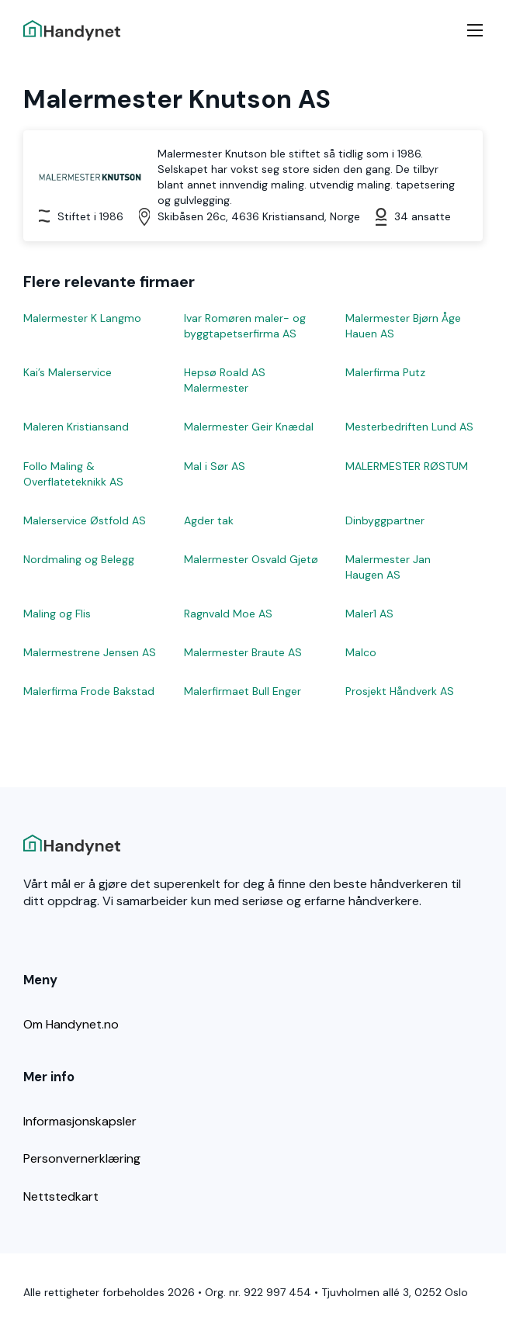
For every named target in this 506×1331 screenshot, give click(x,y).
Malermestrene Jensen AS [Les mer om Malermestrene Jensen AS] (89, 652)
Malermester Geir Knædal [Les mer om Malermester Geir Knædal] (249, 427)
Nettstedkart (61, 1196)
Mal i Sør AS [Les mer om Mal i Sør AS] (214, 466)
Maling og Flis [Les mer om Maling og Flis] (57, 614)
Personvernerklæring (81, 1158)
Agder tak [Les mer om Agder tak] (209, 520)
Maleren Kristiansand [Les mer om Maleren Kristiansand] (76, 427)
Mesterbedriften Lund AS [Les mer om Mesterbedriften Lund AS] (409, 427)
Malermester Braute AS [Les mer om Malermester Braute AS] (243, 652)
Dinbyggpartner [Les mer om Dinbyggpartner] (385, 520)
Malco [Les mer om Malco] (360, 652)
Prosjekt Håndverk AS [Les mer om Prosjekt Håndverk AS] (399, 691)
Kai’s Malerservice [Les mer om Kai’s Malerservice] (67, 372)
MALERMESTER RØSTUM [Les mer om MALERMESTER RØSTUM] (406, 466)
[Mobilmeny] (475, 30)
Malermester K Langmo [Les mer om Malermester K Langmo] (82, 318)
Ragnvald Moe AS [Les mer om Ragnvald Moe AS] (228, 614)
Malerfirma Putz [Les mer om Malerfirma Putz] (385, 372)
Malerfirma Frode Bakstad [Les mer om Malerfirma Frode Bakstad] (88, 691)
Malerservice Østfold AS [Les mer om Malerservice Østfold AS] (84, 520)
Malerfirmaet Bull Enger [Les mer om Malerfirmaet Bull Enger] (242, 691)
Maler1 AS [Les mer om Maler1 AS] (369, 614)
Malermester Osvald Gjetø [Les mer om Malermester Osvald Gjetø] (251, 559)
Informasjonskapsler (80, 1121)
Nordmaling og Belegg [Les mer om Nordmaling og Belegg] (78, 559)
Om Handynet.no (71, 1024)
